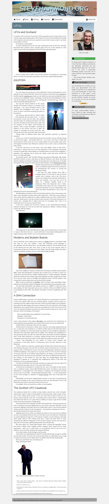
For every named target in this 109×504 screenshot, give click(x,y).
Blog (25, 19)
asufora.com (28, 96)
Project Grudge (43, 374)
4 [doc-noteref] (63, 338)
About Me (90, 19)
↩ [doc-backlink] (31, 482)
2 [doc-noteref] (61, 241)
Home (17, 19)
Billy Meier (40, 321)
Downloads (57, 19)
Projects (45, 19)
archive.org (63, 94)
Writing (34, 19)
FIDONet (37, 282)
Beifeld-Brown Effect (60, 163)
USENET (46, 241)
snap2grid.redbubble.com (80, 118)
